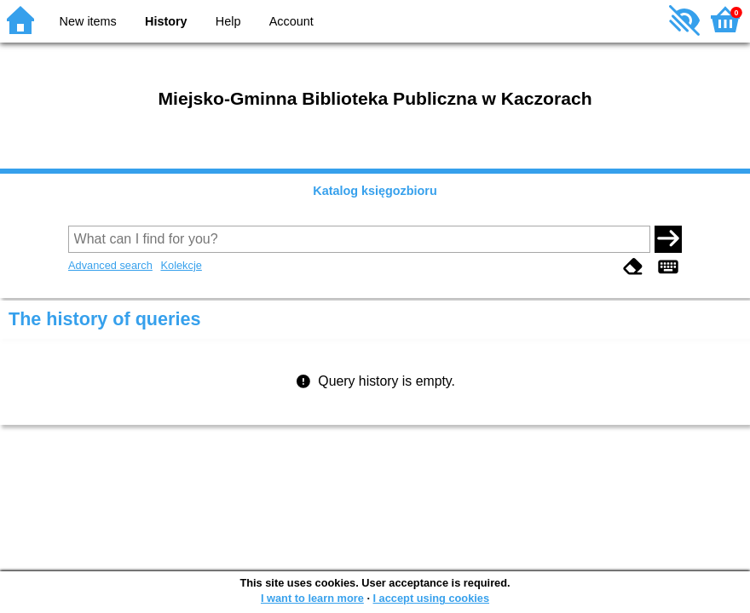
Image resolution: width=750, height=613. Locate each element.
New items (88, 21)
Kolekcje (180, 265)
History (166, 21)
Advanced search (110, 265)
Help (228, 21)
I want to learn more (312, 598)
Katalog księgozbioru (375, 191)
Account (291, 21)
